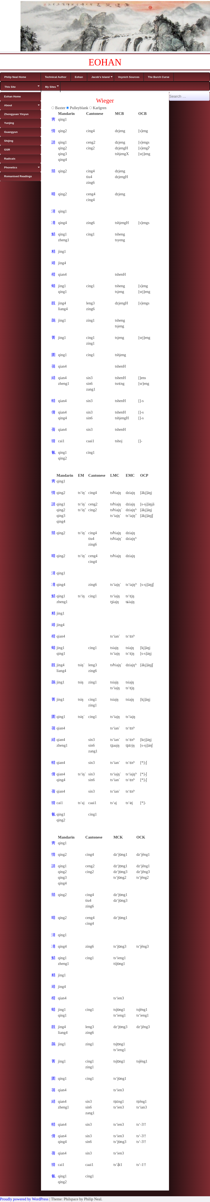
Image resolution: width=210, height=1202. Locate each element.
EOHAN (105, 62)
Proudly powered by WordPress (24, 1199)
